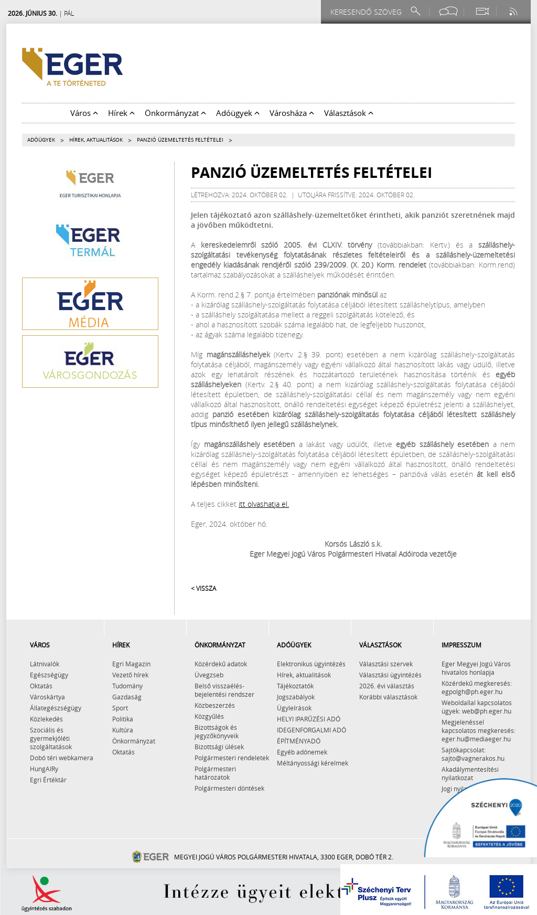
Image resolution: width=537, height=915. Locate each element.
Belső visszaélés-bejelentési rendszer (224, 690)
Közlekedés (46, 719)
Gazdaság (127, 697)
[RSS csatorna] (514, 11)
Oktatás (41, 686)
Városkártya (47, 697)
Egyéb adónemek (302, 752)
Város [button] (84, 113)
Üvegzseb (209, 675)
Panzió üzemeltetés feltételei (180, 139)
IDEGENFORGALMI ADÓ (311, 730)
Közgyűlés (209, 716)
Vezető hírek (130, 675)
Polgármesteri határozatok (215, 772)
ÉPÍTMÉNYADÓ (298, 741)
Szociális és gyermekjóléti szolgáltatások (51, 738)
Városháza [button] (292, 113)
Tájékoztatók (295, 686)
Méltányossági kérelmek (312, 763)
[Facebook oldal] (448, 11)
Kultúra (122, 730)
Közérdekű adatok (221, 663)
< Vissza (203, 588)
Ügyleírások (294, 708)
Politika (122, 719)
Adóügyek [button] (238, 113)
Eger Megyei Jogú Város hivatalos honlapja (476, 667)
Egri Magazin (131, 663)
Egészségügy (49, 675)
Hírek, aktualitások (96, 139)
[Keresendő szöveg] (367, 12)
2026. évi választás (386, 686)
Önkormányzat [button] (175, 113)
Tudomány (127, 686)
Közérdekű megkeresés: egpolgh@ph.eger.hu (477, 687)
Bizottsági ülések (219, 746)
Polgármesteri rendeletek (232, 757)
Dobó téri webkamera (61, 757)
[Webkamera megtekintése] (482, 11)
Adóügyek (41, 139)
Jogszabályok (296, 697)
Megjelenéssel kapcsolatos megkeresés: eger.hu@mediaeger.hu (478, 730)
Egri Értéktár (48, 779)
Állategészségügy (55, 708)
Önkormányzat (133, 741)
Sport (120, 708)
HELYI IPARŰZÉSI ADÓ (308, 719)
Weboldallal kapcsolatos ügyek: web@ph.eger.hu (477, 706)
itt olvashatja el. (264, 504)
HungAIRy (44, 768)
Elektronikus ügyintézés (311, 663)
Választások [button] (348, 113)
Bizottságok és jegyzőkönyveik (217, 731)
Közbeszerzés (215, 705)
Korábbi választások (388, 697)
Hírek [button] (121, 113)
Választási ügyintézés (390, 675)
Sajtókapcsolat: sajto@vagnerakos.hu (473, 754)
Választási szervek (386, 663)
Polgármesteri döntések (229, 788)
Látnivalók (44, 663)
